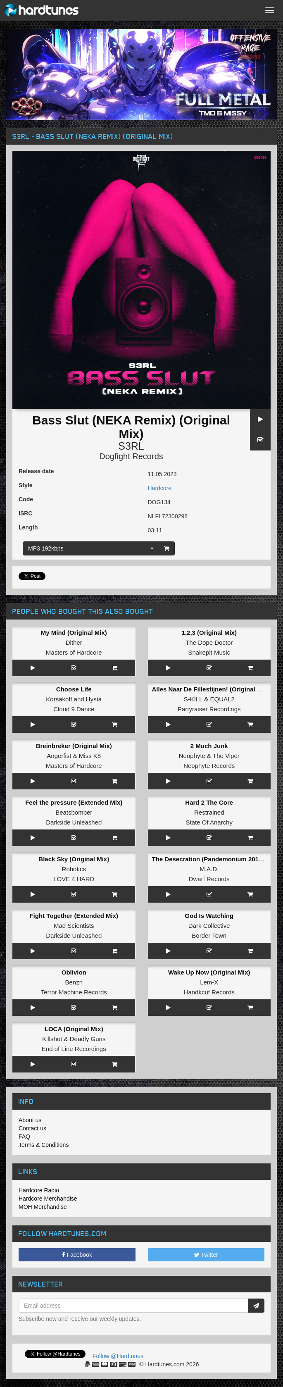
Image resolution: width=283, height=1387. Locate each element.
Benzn (74, 982)
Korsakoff (59, 699)
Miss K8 (90, 755)
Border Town (209, 935)
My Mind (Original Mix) (74, 632)
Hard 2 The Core (209, 802)
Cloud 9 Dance (73, 709)
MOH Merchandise (43, 1206)
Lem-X (209, 982)
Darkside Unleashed (74, 822)
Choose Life (74, 689)
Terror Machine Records (74, 992)
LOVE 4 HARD (73, 878)
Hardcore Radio (39, 1190)
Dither (74, 642)
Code (26, 499)
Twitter (206, 1254)
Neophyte (192, 755)
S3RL (131, 446)
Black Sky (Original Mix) (73, 859)
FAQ (24, 1136)
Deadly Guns (88, 1038)
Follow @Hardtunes (118, 1356)
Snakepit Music (209, 652)
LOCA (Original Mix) (74, 1028)
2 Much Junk (209, 745)
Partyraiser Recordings (209, 709)
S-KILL (193, 699)
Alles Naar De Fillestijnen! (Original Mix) (210, 689)
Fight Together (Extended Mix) (73, 915)
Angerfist (59, 755)
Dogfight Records (131, 456)
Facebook (77, 1254)
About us (30, 1120)
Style (25, 485)
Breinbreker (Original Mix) (74, 745)
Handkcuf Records (209, 992)
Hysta (94, 699)
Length (28, 527)
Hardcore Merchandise (48, 1198)
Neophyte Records (209, 765)
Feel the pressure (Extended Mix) (73, 802)
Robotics (74, 868)
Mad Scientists (74, 925)
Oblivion (74, 972)
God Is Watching (209, 915)
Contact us (32, 1128)
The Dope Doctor (209, 642)
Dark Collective (209, 925)
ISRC (25, 513)
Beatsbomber (73, 812)
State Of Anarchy (209, 822)
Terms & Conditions (44, 1145)
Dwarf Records (209, 878)
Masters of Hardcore (74, 652)
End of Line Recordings (74, 1048)
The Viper (226, 755)
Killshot (52, 1038)
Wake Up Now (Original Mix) (209, 972)
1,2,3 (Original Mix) (209, 632)
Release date (36, 471)
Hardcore (160, 488)
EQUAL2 (222, 699)
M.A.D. (209, 868)
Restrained (209, 812)
